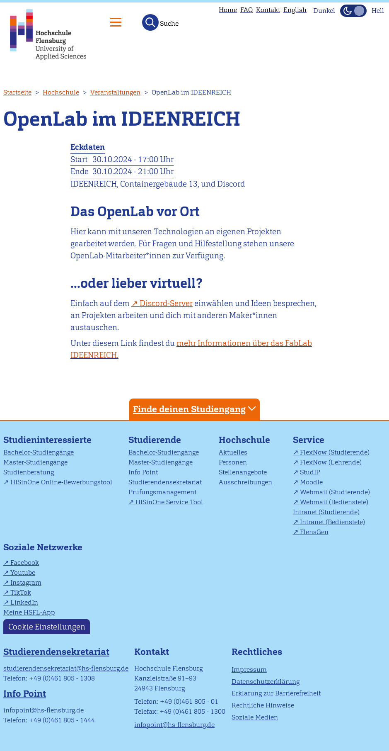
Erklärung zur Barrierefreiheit (276, 693)
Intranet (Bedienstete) (332, 522)
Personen (233, 462)
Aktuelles (233, 452)
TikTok (20, 592)
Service (308, 440)
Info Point (143, 472)
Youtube (22, 572)
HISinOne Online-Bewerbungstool (61, 482)
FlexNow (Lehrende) (331, 462)
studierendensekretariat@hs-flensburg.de (65, 668)
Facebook (24, 562)
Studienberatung (28, 472)
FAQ (246, 9)
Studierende (154, 440)
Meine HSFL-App (29, 612)
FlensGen (314, 531)
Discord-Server (166, 303)
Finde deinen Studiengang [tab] (195, 408)
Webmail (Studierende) (335, 492)
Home (228, 9)
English (295, 9)
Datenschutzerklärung (266, 681)
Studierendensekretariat (165, 482)
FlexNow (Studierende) (335, 452)
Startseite (17, 92)
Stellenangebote (243, 472)
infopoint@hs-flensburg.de (43, 710)
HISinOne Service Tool (169, 502)
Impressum (249, 669)
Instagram (25, 582)
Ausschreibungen (245, 482)
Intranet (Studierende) (326, 512)
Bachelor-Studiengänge (38, 452)
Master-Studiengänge (35, 462)
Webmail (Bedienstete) (334, 502)
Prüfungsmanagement (162, 492)
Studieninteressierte (47, 440)
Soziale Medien (255, 717)
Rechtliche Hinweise (263, 705)
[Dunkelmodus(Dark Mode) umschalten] (353, 11)
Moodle (311, 482)
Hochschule (61, 92)
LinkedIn (24, 602)
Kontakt (268, 9)
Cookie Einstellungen (46, 626)
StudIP (310, 472)
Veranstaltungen (115, 92)
